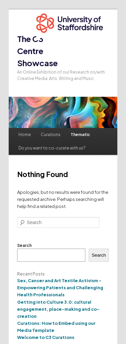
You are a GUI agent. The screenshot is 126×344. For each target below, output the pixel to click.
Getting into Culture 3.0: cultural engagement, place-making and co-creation (58, 309)
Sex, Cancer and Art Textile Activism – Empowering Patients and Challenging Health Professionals (60, 287)
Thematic (80, 134)
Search (24, 245)
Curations (50, 134)
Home (24, 134)
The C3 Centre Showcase (37, 51)
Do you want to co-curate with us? (51, 147)
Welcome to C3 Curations (45, 337)
